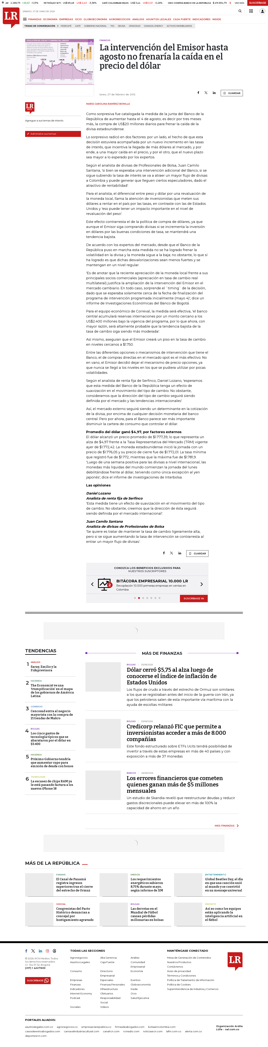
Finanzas (75, 984)
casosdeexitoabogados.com (42, 1031)
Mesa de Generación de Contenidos (189, 957)
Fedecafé (66, 26)
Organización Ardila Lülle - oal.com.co (229, 1028)
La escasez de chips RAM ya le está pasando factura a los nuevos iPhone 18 (52, 785)
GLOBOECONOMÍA (95, 19)
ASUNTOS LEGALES (158, 19)
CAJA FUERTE (182, 19)
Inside (134, 988)
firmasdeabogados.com (129, 1026)
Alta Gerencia (108, 957)
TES (112, 26)
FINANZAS (35, 19)
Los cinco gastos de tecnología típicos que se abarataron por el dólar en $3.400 (51, 739)
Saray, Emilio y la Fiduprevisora (44, 668)
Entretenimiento (215, 874)
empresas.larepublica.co (96, 1026)
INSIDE (216, 19)
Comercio (37, 706)
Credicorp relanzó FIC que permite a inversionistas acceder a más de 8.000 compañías (176, 733)
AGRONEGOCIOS (119, 19)
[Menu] (25, 19)
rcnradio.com (131, 1031)
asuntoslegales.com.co (39, 1026)
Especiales (106, 980)
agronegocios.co (67, 1026)
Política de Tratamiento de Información (190, 980)
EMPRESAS (66, 19)
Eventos (135, 980)
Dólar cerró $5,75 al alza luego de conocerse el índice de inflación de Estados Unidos (172, 676)
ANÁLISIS (138, 19)
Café (78, 26)
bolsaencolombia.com (162, 1026)
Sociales (75, 1006)
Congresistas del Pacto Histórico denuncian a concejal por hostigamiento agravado (75, 914)
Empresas (76, 980)
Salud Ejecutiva (140, 997)
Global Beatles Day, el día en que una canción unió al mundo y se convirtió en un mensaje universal (224, 884)
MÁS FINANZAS (224, 825)
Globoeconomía (141, 984)
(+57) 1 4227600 (35, 967)
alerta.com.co (193, 1031)
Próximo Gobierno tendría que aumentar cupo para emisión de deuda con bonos (52, 762)
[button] (91, 585)
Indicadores (77, 988)
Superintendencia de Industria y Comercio (192, 988)
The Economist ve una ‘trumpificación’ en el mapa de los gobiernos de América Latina (52, 691)
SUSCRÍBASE (257, 2)
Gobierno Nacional (95, 26)
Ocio (134, 993)
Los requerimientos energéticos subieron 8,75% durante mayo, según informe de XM (147, 884)
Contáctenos (175, 966)
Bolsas (35, 728)
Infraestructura (109, 988)
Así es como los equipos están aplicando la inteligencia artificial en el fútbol (224, 914)
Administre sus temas (41, 133)
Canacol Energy (153, 26)
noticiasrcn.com (152, 1031)
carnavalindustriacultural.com (81, 1031)
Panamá (61, 874)
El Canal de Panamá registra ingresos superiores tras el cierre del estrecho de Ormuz (74, 884)
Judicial (61, 904)
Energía (135, 874)
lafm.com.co (173, 1031)
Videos (104, 1006)
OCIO (78, 19)
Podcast (75, 997)
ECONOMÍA (50, 19)
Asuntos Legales (80, 962)
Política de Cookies (179, 984)
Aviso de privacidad (179, 971)
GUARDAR (231, 93)
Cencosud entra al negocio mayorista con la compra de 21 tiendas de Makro (52, 714)
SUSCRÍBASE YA (194, 598)
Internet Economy (81, 993)
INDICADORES (201, 19)
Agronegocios (78, 957)
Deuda (121, 26)
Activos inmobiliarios (179, 26)
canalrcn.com (111, 1031)
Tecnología (38, 777)
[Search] (240, 11)
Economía (137, 971)
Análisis (35, 662)
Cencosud (134, 26)
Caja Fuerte (107, 962)
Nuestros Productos (179, 962)
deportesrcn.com (36, 1035)
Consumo (76, 971)
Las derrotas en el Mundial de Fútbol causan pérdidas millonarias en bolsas (147, 914)
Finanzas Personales (112, 984)
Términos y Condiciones (181, 975)
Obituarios (106, 993)
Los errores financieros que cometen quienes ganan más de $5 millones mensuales (175, 784)
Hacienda (36, 681)
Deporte (210, 904)
